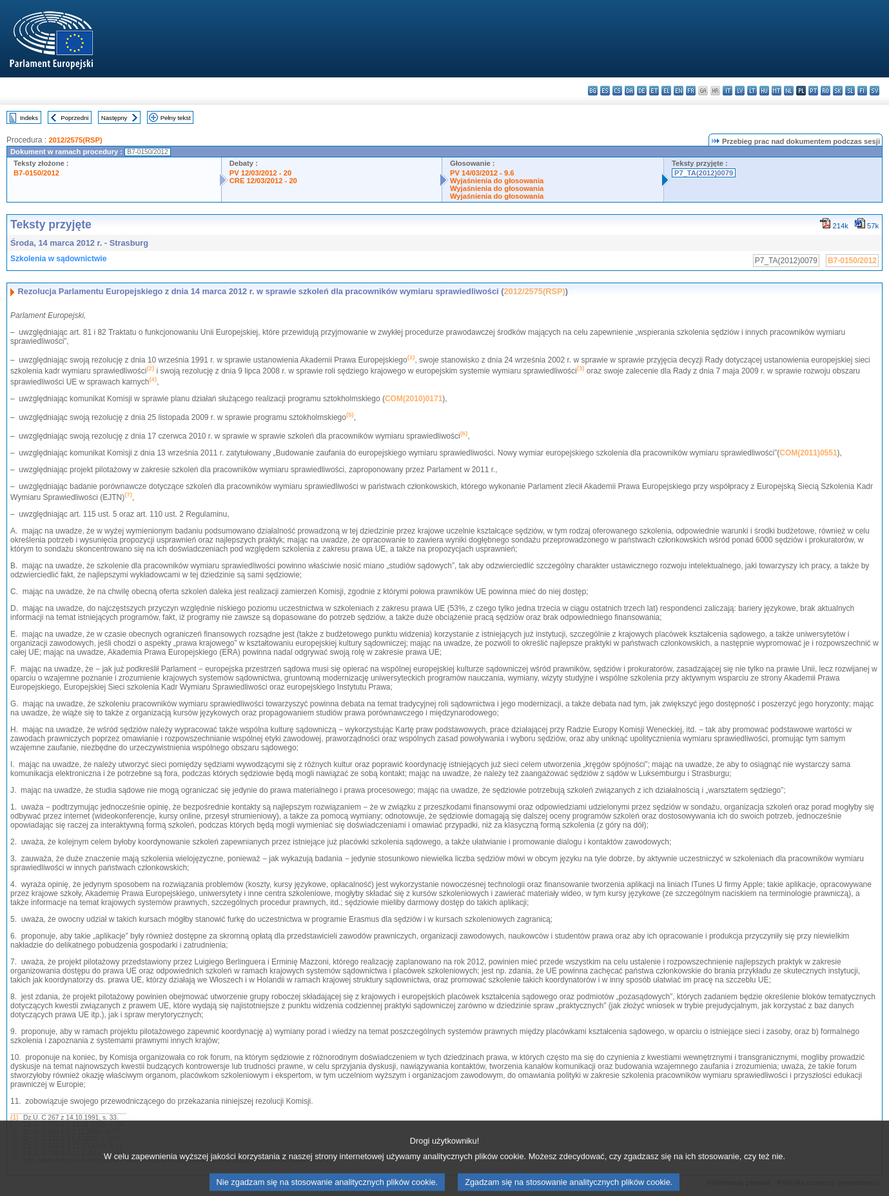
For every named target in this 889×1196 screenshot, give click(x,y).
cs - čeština (617, 90)
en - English (678, 90)
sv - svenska (874, 90)
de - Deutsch (642, 90)
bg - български (593, 90)
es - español (605, 90)
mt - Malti (776, 90)
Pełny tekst (176, 117)
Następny (114, 117)
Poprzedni (74, 117)
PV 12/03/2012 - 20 (260, 173)
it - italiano (727, 90)
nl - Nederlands (789, 90)
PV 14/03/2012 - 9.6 (482, 173)
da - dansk (629, 90)
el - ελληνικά (666, 90)
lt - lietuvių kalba (752, 90)
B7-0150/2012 (36, 173)
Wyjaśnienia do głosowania (496, 180)
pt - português (813, 90)
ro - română (825, 90)
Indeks (29, 117)
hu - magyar (764, 90)
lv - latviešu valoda (740, 90)
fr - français (691, 90)
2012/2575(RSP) (75, 140)
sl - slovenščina (850, 90)
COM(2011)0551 (808, 452)
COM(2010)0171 (413, 398)
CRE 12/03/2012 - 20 (263, 180)
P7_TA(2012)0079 (703, 173)
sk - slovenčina (838, 90)
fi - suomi (862, 90)
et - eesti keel (654, 90)
